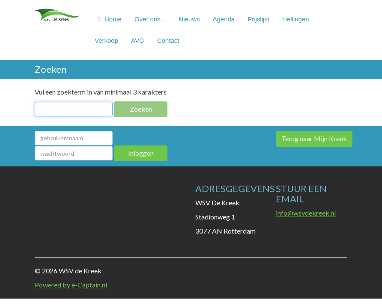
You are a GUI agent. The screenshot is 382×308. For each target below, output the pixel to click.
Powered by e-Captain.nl (71, 285)
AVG (137, 40)
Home (108, 19)
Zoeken (141, 109)
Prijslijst (258, 19)
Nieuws (189, 19)
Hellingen (295, 19)
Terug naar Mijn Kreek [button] (314, 138)
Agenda (223, 19)
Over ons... (150, 19)
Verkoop (106, 40)
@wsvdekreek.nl (306, 213)
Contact (168, 40)
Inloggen (141, 153)
